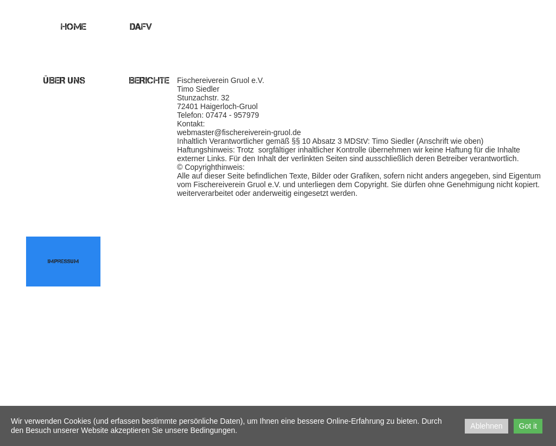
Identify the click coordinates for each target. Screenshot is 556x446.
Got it (528, 426)
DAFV (141, 26)
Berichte (149, 80)
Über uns (64, 80)
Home (73, 26)
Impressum (63, 261)
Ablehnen (486, 426)
